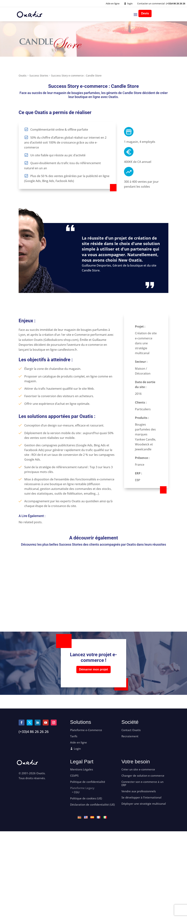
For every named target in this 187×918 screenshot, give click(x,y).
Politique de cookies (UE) (86, 798)
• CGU (75, 792)
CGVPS (74, 775)
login (130, 3)
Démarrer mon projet (93, 669)
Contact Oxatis (131, 730)
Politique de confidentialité (87, 782)
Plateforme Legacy (82, 788)
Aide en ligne (112, 3)
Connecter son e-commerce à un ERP (142, 783)
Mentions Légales (81, 769)
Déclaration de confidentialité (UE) (92, 804)
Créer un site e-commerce (138, 769)
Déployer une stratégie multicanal (143, 803)
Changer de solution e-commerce (142, 775)
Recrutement (129, 736)
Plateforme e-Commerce (86, 730)
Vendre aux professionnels (138, 791)
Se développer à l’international (141, 797)
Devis (145, 13)
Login (77, 748)
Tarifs (73, 736)
